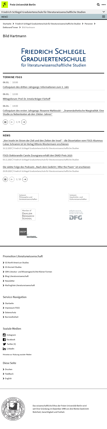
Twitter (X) (11, 344)
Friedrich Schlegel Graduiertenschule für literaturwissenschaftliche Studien (48, 23)
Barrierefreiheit (11, 317)
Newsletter (10, 280)
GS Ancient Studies (13, 267)
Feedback (9, 373)
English (8, 378)
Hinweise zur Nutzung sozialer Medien (17, 354)
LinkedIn (10, 348)
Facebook (11, 339)
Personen (89, 23)
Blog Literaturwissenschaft (17, 276)
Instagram (11, 335)
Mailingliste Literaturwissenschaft (20, 285)
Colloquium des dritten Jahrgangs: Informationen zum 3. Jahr (36, 87)
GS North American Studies (17, 262)
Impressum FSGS (12, 307)
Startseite (7, 23)
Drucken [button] (8, 369)
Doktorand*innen (10, 27)
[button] (5, 122)
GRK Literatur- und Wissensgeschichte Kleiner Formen (28, 271)
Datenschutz (10, 312)
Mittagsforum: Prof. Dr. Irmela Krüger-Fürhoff (26, 98)
